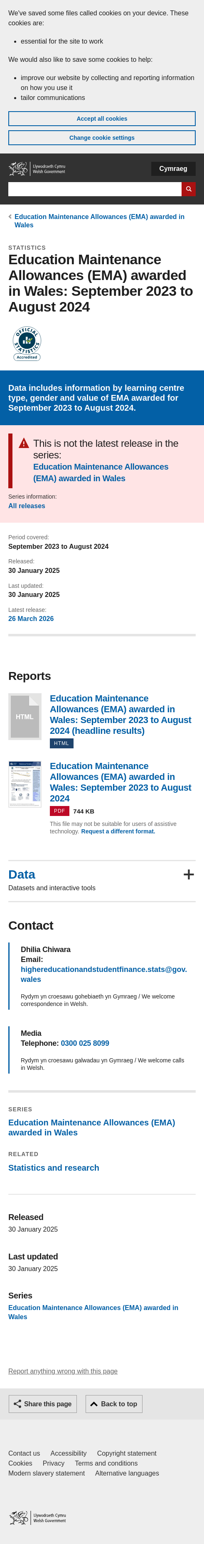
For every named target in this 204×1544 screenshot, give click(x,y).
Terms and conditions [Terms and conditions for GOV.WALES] (106, 1463)
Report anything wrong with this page (63, 1371)
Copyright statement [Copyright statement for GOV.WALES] (127, 1453)
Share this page (47, 1404)
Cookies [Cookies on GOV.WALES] (20, 1463)
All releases (26, 505)
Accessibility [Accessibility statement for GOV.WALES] (68, 1453)
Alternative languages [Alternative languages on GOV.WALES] (127, 1473)
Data (21, 874)
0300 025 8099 (85, 1043)
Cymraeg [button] (173, 168)
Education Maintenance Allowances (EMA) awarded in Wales (100, 472)
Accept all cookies (101, 118)
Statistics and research (53, 1167)
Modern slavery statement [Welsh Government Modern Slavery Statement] (46, 1473)
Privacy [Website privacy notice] (53, 1463)
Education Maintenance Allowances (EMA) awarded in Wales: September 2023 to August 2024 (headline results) (25, 716)
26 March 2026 (31, 618)
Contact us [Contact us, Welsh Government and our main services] (24, 1453)
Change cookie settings (102, 137)
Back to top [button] (119, 1404)
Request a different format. (118, 831)
